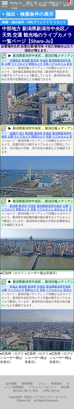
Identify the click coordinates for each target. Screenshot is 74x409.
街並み (14, 286)
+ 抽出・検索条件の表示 (27, 14)
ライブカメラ (19, 63)
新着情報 (27, 383)
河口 (21, 133)
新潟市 (66, 5)
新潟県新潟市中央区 (49, 206)
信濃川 (14, 133)
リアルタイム (58, 63)
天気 (46, 63)
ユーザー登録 (46, 3)
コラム (42, 383)
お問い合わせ (51, 390)
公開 (7, 63)
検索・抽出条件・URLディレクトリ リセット (34, 22)
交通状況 (15, 60)
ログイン (61, 3)
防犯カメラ (35, 63)
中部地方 (42, 5)
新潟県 (55, 5)
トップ (14, 5)
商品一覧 (31, 3)
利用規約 (56, 383)
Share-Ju (16, 3)
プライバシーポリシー (42, 387)
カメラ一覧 (27, 5)
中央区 (14, 8)
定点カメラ (61, 209)
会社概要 (11, 383)
